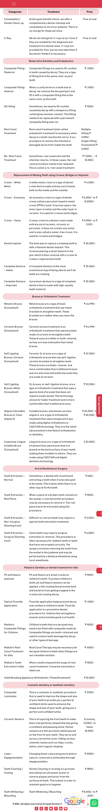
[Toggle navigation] (13, 4)
